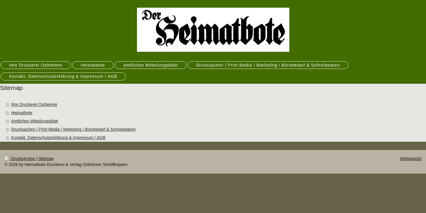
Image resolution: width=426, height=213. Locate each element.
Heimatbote (22, 112)
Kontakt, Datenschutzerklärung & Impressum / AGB (58, 137)
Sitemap (46, 158)
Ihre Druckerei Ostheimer (34, 104)
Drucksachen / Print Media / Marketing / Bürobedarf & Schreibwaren (73, 129)
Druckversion (20, 158)
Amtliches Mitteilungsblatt (34, 121)
